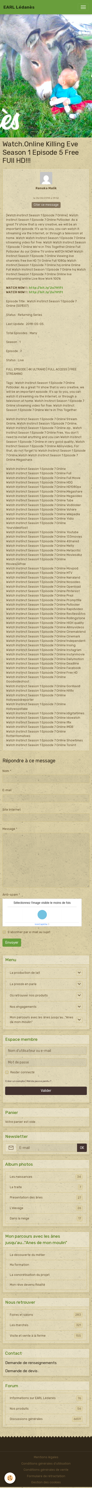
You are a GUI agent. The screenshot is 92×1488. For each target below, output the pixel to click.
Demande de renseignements (31, 1363)
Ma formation (19, 1264)
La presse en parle (23, 984)
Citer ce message (46, 204)
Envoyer (11, 943)
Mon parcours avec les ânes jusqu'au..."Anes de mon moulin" (41, 1020)
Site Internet (11, 809)
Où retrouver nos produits (29, 995)
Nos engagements (23, 1007)
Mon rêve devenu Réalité (27, 1284)
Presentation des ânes (46, 1197)
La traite (46, 1187)
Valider (46, 1091)
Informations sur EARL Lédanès (46, 1398)
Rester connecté (22, 1072)
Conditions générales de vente (46, 1469)
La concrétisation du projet (30, 1275)
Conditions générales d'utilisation (46, 1463)
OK (82, 1148)
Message (8, 829)
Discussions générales (46, 1419)
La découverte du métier (27, 1255)
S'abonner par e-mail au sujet (29, 932)
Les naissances (46, 1176)
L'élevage (46, 1208)
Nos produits (46, 1408)
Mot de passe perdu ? (38, 1081)
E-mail (7, 790)
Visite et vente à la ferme (46, 1335)
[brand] (19, 7)
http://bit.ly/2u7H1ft (46, 288)
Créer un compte (15, 1081)
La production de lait (25, 973)
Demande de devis (21, 1371)
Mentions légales (46, 1457)
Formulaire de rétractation (46, 1476)
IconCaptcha (41, 924)
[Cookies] (9, 1478)
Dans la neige (46, 1218)
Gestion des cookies (46, 1482)
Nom (5, 771)
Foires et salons (46, 1314)
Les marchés (46, 1325)
